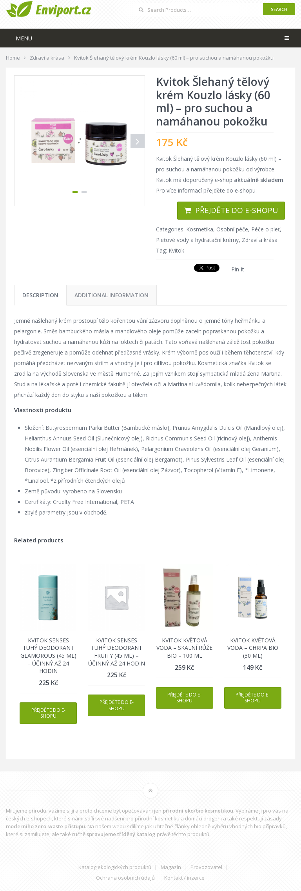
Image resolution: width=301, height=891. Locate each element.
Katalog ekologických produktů (114, 867)
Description (40, 295)
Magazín (171, 867)
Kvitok (176, 250)
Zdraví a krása (259, 240)
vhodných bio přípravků (257, 826)
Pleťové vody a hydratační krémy (197, 240)
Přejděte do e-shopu (236, 210)
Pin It (237, 269)
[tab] (40, 295)
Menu (24, 38)
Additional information (111, 295)
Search (279, 9)
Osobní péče (232, 229)
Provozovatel (206, 867)
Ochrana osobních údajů (125, 877)
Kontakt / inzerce (184, 877)
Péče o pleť (265, 229)
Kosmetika (199, 229)
